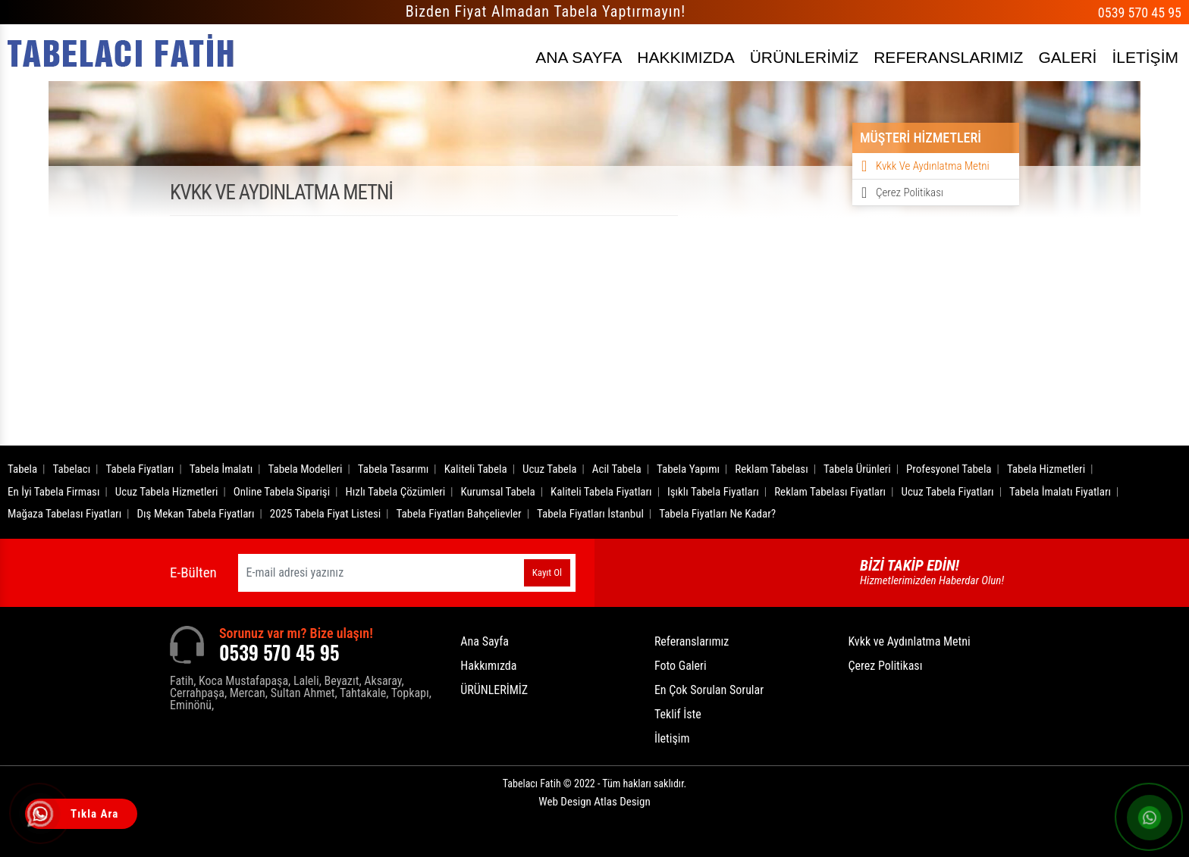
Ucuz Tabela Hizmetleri (166, 492)
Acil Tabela (617, 469)
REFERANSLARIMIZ (948, 57)
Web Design (594, 802)
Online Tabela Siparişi (282, 492)
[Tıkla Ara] (41, 815)
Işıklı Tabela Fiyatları (713, 492)
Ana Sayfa (484, 641)
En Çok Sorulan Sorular (709, 690)
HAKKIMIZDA (685, 57)
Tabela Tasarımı (393, 469)
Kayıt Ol (547, 572)
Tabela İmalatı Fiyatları (1060, 492)
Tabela (22, 469)
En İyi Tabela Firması (54, 492)
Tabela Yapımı (688, 469)
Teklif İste (677, 714)
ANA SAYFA (578, 57)
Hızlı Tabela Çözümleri (395, 492)
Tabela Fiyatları (140, 469)
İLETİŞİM (1145, 57)
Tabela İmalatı (221, 469)
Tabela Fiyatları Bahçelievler (459, 514)
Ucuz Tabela (549, 469)
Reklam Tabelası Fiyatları (830, 492)
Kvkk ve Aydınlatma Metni (933, 166)
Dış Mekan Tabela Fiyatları (196, 514)
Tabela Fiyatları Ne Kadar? (717, 514)
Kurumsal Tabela (498, 492)
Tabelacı (72, 469)
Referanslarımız (691, 641)
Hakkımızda (488, 665)
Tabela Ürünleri (857, 469)
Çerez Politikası (909, 192)
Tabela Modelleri (305, 469)
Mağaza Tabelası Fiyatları (64, 514)
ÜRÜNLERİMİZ (804, 57)
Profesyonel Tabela (949, 469)
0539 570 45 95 (1139, 12)
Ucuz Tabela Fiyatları (947, 492)
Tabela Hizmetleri (1046, 469)
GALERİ (1067, 57)
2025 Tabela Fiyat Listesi (325, 514)
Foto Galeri (680, 665)
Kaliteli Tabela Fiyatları (601, 492)
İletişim (672, 738)
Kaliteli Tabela (475, 469)
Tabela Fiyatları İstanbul (590, 514)
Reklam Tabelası (771, 469)
